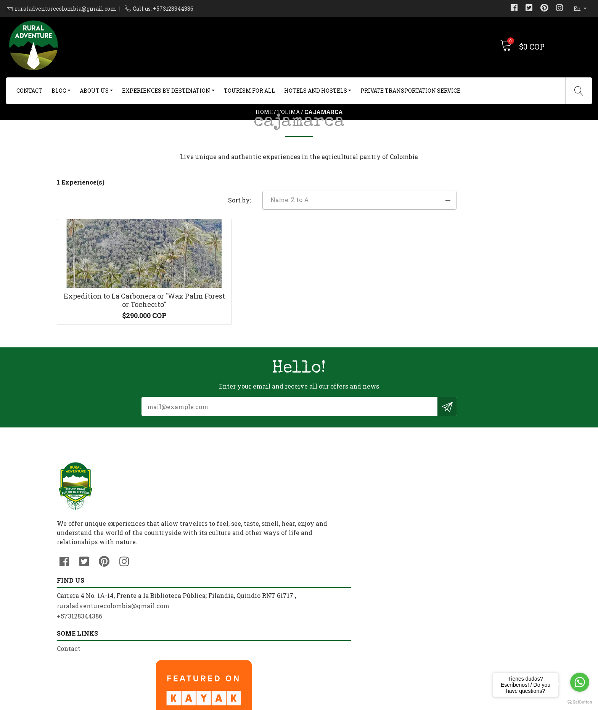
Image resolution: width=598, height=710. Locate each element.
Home (264, 131)
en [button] (578, 8)
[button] (464, 247)
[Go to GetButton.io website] (579, 702)
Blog (58, 90)
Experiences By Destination (166, 90)
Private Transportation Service (410, 90)
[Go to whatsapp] (579, 682)
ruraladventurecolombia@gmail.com (65, 8)
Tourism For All (249, 90)
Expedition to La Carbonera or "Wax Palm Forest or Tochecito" (113, 370)
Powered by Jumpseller (359, 702)
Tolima (288, 131)
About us (94, 90)
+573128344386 (203, 611)
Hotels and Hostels (315, 90)
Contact (29, 90)
